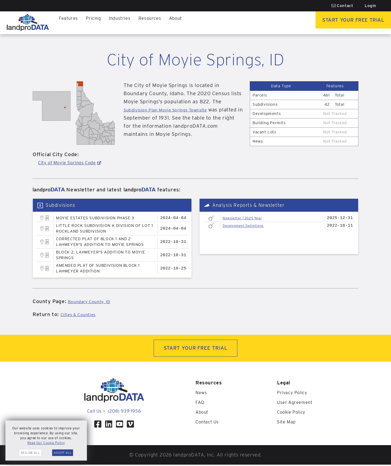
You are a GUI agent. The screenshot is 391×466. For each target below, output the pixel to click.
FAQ (200, 403)
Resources (156, 22)
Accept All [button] (62, 452)
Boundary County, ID (93, 301)
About (183, 22)
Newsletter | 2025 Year (246, 218)
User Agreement (296, 403)
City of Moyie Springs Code (72, 162)
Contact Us (208, 423)
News (201, 394)
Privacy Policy (293, 394)
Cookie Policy (293, 413)
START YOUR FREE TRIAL (196, 349)
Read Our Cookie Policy (46, 443)
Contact (342, 5)
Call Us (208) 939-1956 (114, 412)
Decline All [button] (30, 452)
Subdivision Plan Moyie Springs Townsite (174, 110)
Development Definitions (247, 225)
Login (370, 5)
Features (69, 22)
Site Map (287, 423)
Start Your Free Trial (346, 22)
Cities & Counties (82, 314)
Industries (123, 22)
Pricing (95, 22)
